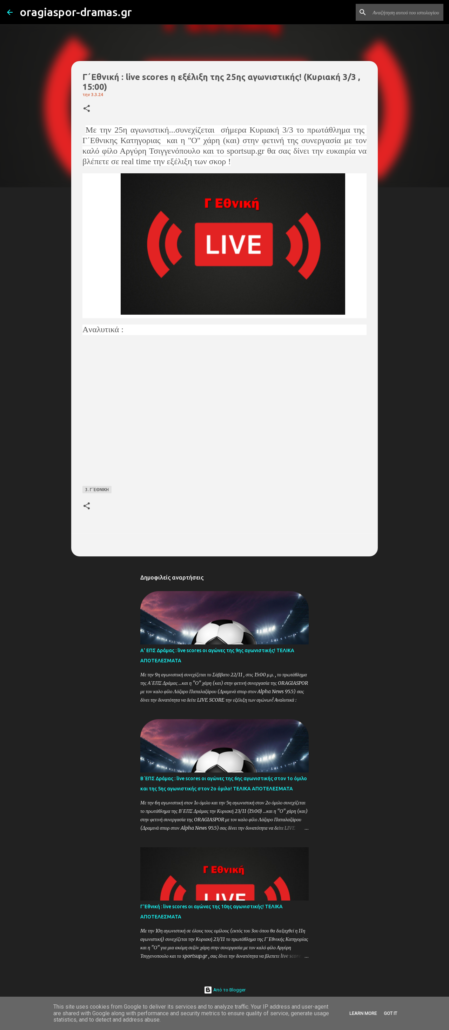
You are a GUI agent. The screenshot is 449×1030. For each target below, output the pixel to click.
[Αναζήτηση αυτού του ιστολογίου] (406, 12)
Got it (390, 1013)
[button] (86, 109)
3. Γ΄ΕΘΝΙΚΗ (97, 489)
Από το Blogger (225, 989)
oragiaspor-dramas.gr (76, 12)
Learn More (363, 1013)
